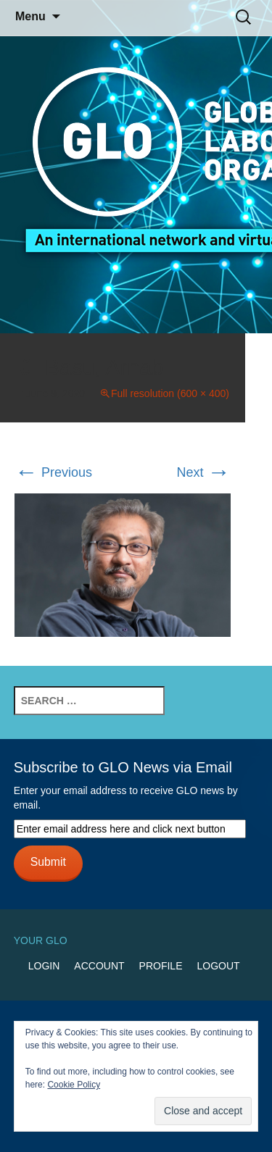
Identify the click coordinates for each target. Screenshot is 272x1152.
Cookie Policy (73, 1085)
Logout (218, 966)
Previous (53, 472)
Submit (48, 862)
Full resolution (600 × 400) (170, 393)
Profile (161, 966)
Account (99, 966)
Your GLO (40, 940)
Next (203, 472)
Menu (30, 16)
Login (44, 966)
